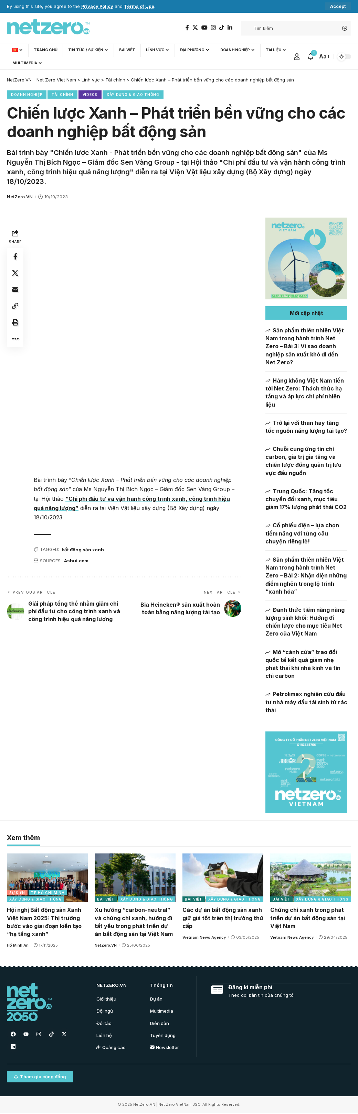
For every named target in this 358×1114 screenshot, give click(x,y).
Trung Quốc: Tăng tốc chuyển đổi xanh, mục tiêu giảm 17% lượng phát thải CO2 (306, 499)
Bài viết (106, 899)
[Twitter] (195, 27)
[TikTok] (222, 27)
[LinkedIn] (230, 27)
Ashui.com (76, 560)
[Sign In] (296, 56)
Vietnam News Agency (204, 937)
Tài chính (62, 94)
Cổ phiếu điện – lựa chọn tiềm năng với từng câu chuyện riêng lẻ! (302, 533)
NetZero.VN (20, 196)
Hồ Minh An (18, 945)
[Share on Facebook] (15, 256)
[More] (15, 339)
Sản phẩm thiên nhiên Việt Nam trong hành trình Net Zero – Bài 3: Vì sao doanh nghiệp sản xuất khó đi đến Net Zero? (304, 346)
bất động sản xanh (83, 549)
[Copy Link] (15, 306)
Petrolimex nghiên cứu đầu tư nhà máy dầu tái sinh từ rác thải (306, 702)
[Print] (15, 322)
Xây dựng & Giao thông (133, 94)
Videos (90, 94)
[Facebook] (187, 27)
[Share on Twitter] (15, 273)
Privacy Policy (97, 6)
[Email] (15, 289)
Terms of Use (139, 6)
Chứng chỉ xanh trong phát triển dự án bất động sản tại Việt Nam (307, 918)
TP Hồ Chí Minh (48, 893)
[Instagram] (213, 27)
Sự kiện (17, 893)
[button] (306, 313)
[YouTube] (204, 27)
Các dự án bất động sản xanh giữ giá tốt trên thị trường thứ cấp (222, 918)
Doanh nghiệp (26, 94)
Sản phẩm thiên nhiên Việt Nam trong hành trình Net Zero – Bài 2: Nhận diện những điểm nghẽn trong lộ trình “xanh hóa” (306, 575)
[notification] (310, 56)
